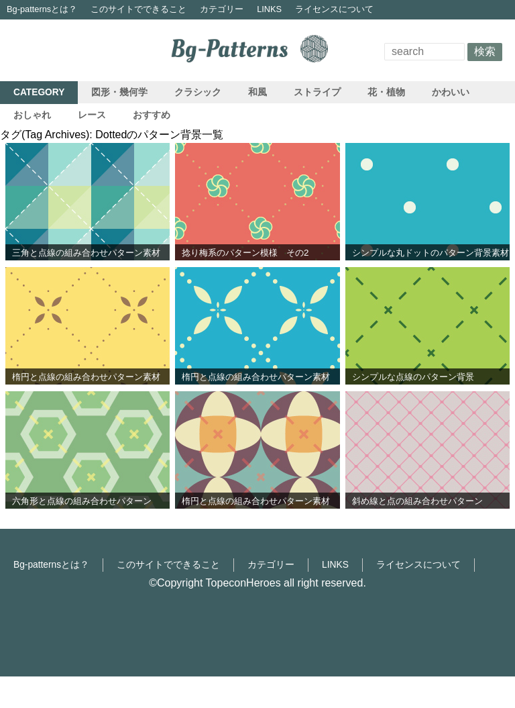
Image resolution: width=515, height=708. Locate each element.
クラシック (197, 92)
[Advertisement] (257, 609)
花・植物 (386, 92)
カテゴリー (221, 9)
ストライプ (317, 92)
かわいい (450, 92)
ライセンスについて (334, 9)
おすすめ (151, 115)
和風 (257, 92)
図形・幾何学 (119, 92)
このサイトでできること (138, 9)
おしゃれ (32, 115)
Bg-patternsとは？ (42, 9)
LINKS (269, 9)
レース (92, 115)
